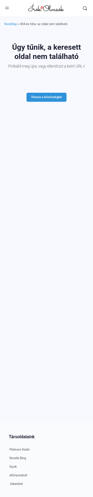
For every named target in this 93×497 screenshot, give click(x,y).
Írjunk (13, 466)
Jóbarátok (16, 484)
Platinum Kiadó (19, 449)
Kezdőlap (10, 24)
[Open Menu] (7, 8)
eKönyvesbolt (18, 475)
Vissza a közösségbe (46, 97)
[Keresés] (85, 8)
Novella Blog (17, 458)
